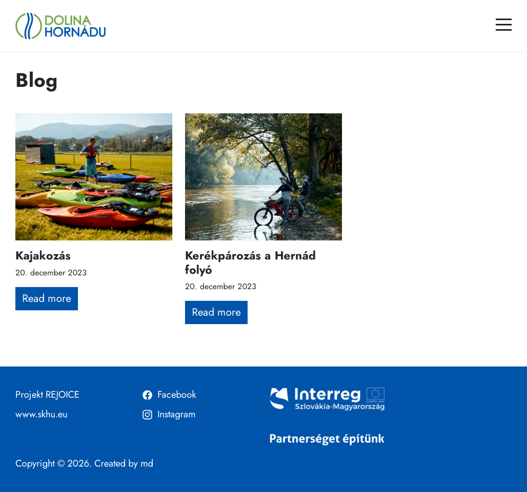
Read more (46, 298)
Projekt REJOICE (47, 394)
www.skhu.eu (41, 414)
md (146, 463)
